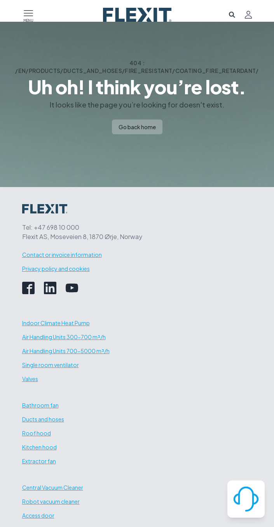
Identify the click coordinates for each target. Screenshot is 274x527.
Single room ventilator (50, 364)
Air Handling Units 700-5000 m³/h (66, 350)
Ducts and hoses (43, 419)
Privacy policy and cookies (56, 268)
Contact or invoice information (62, 254)
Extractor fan (39, 461)
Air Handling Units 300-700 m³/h (64, 336)
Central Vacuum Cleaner (52, 487)
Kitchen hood (39, 447)
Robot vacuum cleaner (51, 501)
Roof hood (36, 433)
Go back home (137, 126)
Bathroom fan (40, 405)
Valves (30, 378)
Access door (38, 515)
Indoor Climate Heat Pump (56, 322)
